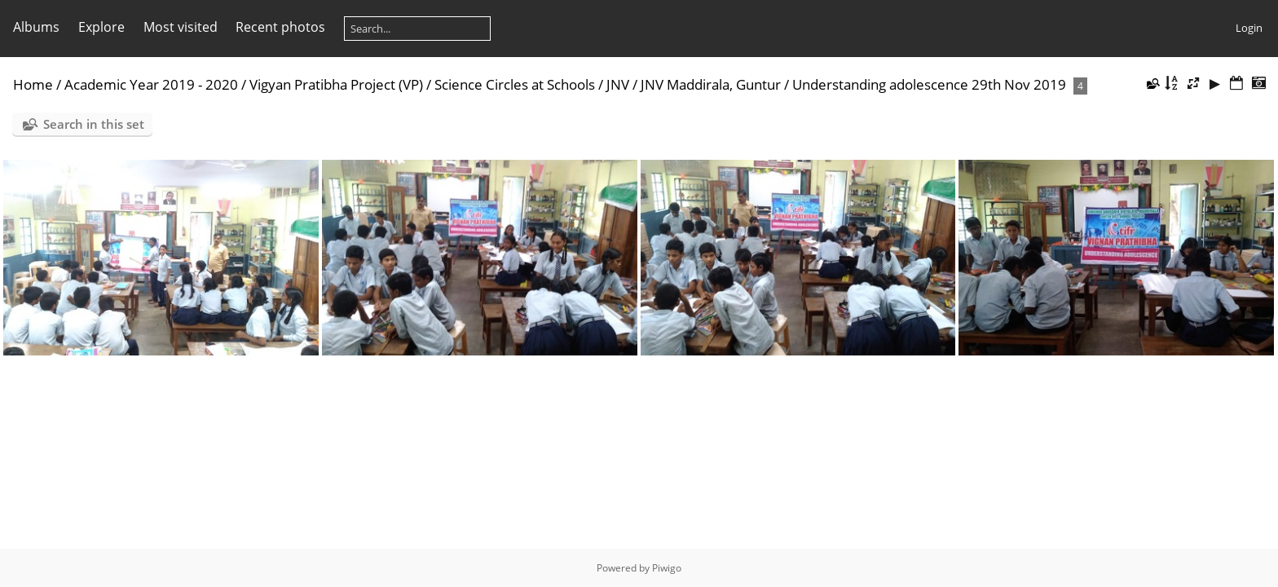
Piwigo (666, 568)
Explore (101, 27)
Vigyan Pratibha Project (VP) (336, 84)
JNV (617, 84)
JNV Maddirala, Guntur (711, 84)
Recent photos (280, 27)
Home (33, 84)
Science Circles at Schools (514, 84)
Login (1249, 27)
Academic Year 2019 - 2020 (151, 84)
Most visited (180, 27)
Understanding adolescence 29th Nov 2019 (929, 84)
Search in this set (93, 124)
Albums (36, 27)
